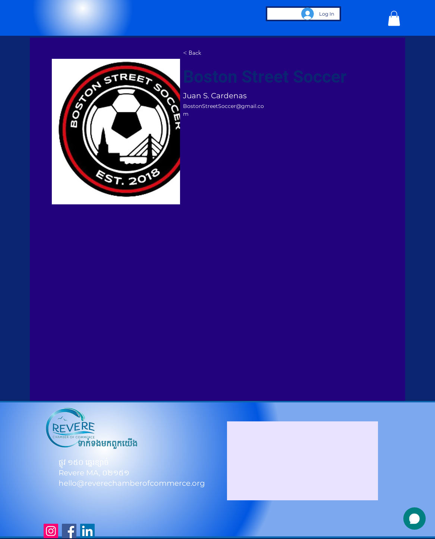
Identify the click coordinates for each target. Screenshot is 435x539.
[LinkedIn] (87, 531)
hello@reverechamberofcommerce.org (132, 483)
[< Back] (197, 53)
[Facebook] (69, 531)
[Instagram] (51, 531)
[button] (394, 18)
